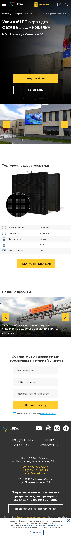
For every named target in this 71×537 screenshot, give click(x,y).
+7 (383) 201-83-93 (35, 470)
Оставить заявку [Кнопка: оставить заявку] (35, 405)
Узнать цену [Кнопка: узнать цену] (35, 89)
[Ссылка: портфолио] (19, 14)
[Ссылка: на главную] (7, 14)
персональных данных (48, 414)
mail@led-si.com (35, 473)
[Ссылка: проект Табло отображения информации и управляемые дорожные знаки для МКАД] (35, 317)
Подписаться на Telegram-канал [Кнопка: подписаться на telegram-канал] (35, 508)
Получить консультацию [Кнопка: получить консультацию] (35, 263)
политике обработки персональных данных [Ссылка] (43, 525)
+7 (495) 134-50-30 (35, 467)
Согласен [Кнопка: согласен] (36, 532)
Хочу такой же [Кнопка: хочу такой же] (36, 78)
